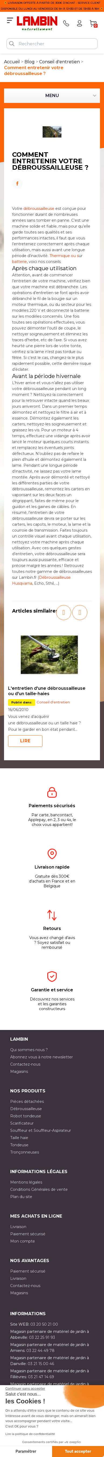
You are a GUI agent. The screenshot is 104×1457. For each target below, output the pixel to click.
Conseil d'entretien (53, 702)
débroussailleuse (38, 208)
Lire (25, 740)
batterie (19, 261)
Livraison (18, 1226)
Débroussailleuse (26, 1108)
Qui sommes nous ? (29, 1049)
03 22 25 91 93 (42, 1337)
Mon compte (22, 1241)
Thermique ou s (64, 255)
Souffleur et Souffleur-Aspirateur (40, 1130)
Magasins (19, 1071)
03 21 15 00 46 (41, 1363)
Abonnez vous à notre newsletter (41, 1057)
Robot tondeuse (25, 1116)
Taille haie (19, 1137)
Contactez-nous (25, 1064)
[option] (49, 686)
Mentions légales (26, 1182)
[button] (63, 612)
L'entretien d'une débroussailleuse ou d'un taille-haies (46, 691)
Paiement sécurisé (27, 1234)
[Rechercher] (52, 43)
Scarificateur (22, 1123)
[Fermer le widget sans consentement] (25, 1388)
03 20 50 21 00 (44, 1324)
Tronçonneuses (24, 1152)
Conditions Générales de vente (39, 1189)
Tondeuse (19, 1145)
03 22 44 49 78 (40, 1350)
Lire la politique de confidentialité (30, 1434)
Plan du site (21, 1196)
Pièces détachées (27, 1101)
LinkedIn (52, 191)
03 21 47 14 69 (41, 1376)
